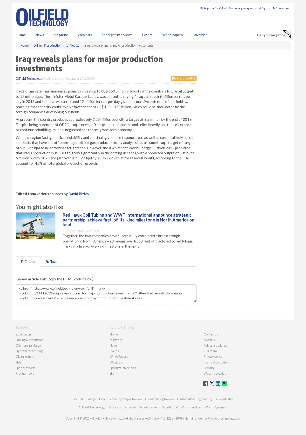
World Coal (170, 407)
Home (21, 35)
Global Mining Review (159, 399)
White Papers (119, 356)
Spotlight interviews (117, 35)
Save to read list (183, 78)
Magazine (61, 35)
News (113, 345)
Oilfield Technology (29, 78)
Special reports (25, 368)
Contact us (281, 8)
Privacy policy (213, 356)
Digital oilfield (25, 356)
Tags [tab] (51, 261)
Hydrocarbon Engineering (194, 399)
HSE (18, 362)
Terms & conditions (217, 362)
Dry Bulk (78, 399)
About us (210, 340)
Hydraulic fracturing (29, 351)
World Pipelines (215, 407)
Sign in (264, 8)
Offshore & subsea (28, 345)
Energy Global (96, 399)
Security (209, 368)
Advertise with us (215, 345)
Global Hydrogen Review (125, 399)
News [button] (39, 35)
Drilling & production (29, 340)
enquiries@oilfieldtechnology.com (218, 418)
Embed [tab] (28, 261)
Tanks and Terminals (122, 407)
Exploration (23, 334)
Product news (25, 373)
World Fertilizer (191, 407)
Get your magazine (273, 34)
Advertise (199, 35)
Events (147, 35)
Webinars (85, 35)
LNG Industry (224, 399)
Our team (210, 351)
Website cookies (215, 373)
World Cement (149, 407)
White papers (172, 35)
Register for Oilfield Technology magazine (228, 8)
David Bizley (78, 194)
